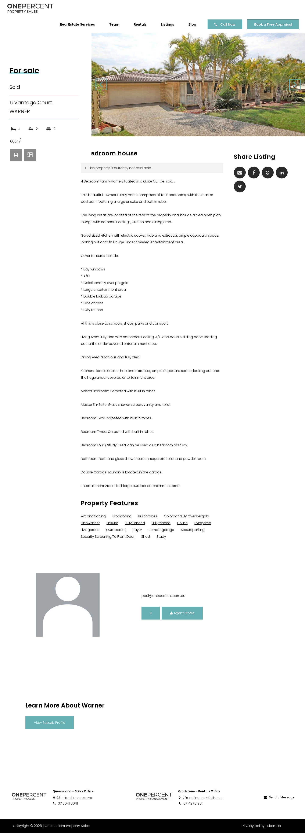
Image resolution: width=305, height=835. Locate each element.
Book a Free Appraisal (272, 24)
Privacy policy (253, 828)
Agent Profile (182, 615)
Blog (191, 24)
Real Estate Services (76, 24)
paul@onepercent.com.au (163, 598)
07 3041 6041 (65, 805)
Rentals (139, 24)
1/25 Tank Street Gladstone (200, 800)
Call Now (227, 24)
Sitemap (274, 828)
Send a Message (278, 799)
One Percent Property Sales (66, 828)
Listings (166, 24)
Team (114, 24)
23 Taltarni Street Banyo (72, 800)
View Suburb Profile (49, 724)
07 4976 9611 (190, 805)
